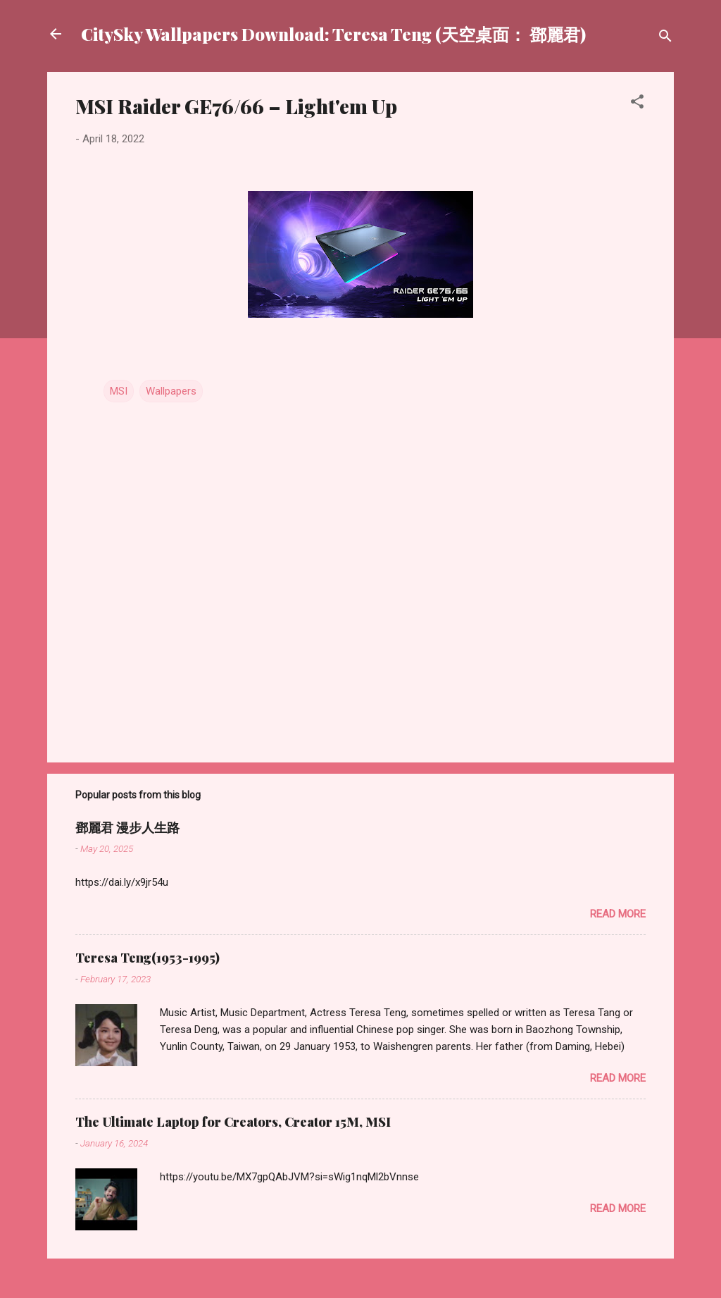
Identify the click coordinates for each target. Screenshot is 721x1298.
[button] (637, 104)
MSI (118, 391)
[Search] (665, 38)
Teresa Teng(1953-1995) (147, 957)
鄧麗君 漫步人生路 (127, 827)
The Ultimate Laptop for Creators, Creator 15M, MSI (233, 1121)
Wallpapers (171, 391)
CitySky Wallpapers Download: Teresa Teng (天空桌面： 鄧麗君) (333, 34)
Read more (618, 914)
